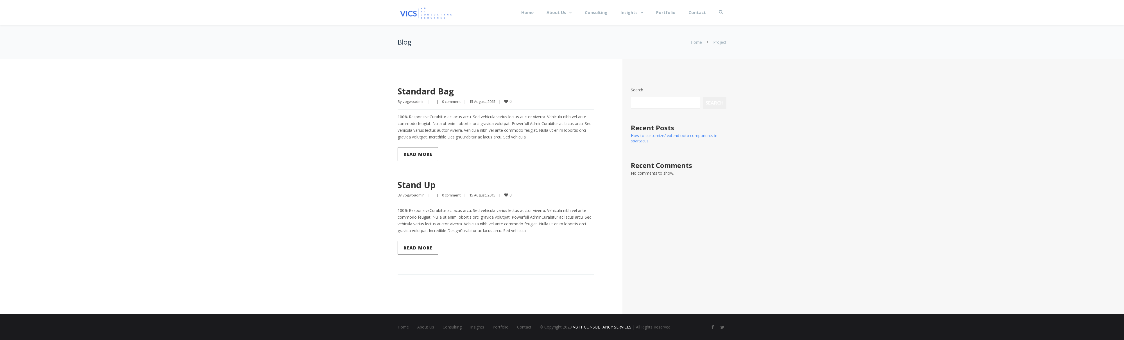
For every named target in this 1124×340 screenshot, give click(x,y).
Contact (697, 12)
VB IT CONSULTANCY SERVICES (602, 327)
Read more (418, 154)
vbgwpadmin (414, 101)
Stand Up (417, 185)
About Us (556, 12)
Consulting (596, 12)
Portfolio (666, 12)
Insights (629, 12)
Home (527, 12)
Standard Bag (426, 91)
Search (637, 89)
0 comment (451, 101)
